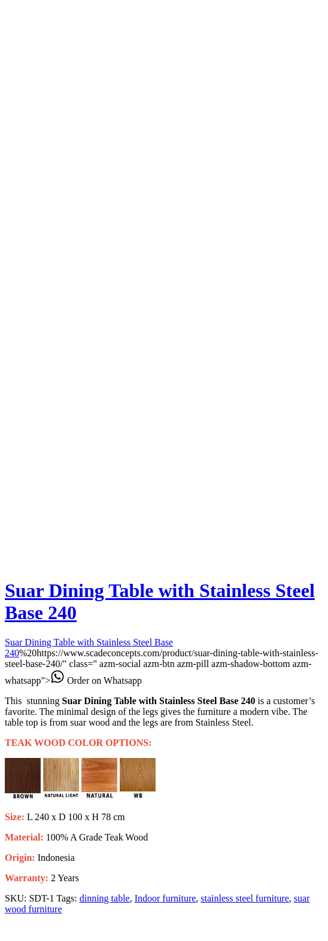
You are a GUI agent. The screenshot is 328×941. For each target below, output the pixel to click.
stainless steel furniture (245, 898)
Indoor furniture (165, 898)
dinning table (105, 898)
